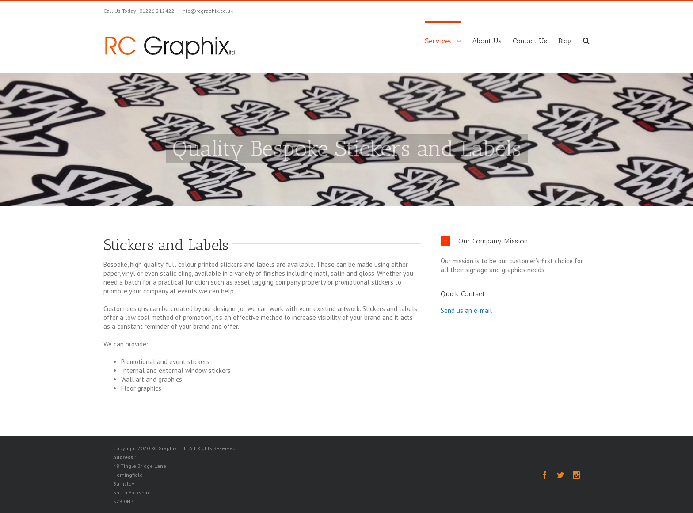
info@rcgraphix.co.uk (207, 11)
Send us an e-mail (466, 310)
